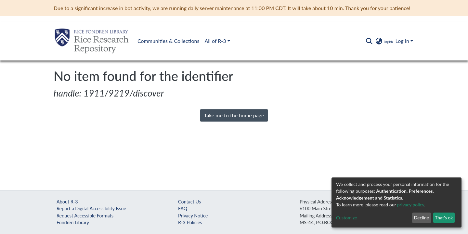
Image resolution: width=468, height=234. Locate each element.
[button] (383, 41)
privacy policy (410, 204)
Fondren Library (73, 222)
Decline (421, 217)
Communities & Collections (168, 41)
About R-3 (67, 201)
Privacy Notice (193, 215)
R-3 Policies (190, 222)
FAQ (182, 208)
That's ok (444, 217)
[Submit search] (369, 41)
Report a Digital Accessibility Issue (91, 208)
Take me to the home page (234, 115)
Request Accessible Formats (85, 215)
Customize (346, 217)
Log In (402, 41)
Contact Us (189, 201)
